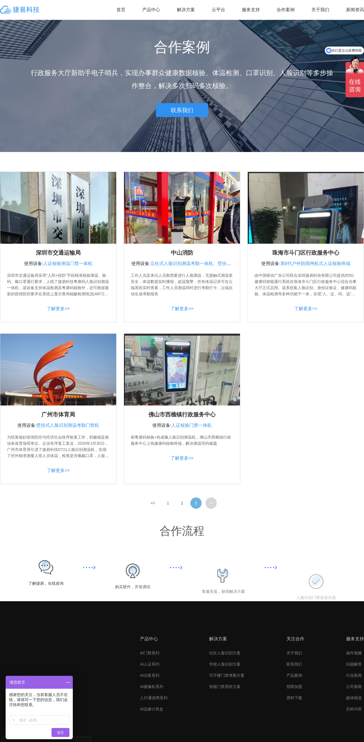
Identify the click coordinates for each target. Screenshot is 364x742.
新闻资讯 (355, 9)
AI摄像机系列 (151, 738)
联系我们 (182, 110)
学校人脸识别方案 (225, 716)
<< (153, 510)
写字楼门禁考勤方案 (226, 727)
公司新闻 (354, 738)
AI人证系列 (149, 716)
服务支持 (251, 9)
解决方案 (186, 9)
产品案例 (294, 727)
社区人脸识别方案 (225, 704)
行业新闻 (354, 727)
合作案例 (286, 9)
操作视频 (354, 704)
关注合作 (295, 690)
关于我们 (320, 9)
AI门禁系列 (149, 704)
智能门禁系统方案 (225, 738)
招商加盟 (294, 738)
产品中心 (151, 9)
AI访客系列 (149, 727)
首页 (120, 9)
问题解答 (354, 716)
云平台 (218, 9)
